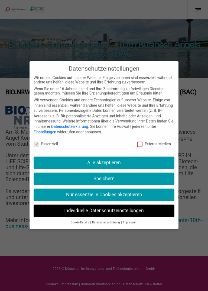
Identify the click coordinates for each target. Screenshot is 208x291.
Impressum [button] (130, 215)
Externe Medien (154, 137)
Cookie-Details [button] (80, 215)
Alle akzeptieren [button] (104, 155)
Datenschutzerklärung (69, 119)
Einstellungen (45, 124)
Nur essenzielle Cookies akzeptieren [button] (104, 187)
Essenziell (46, 137)
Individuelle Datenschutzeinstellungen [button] (104, 203)
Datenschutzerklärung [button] (106, 215)
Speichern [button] (103, 171)
